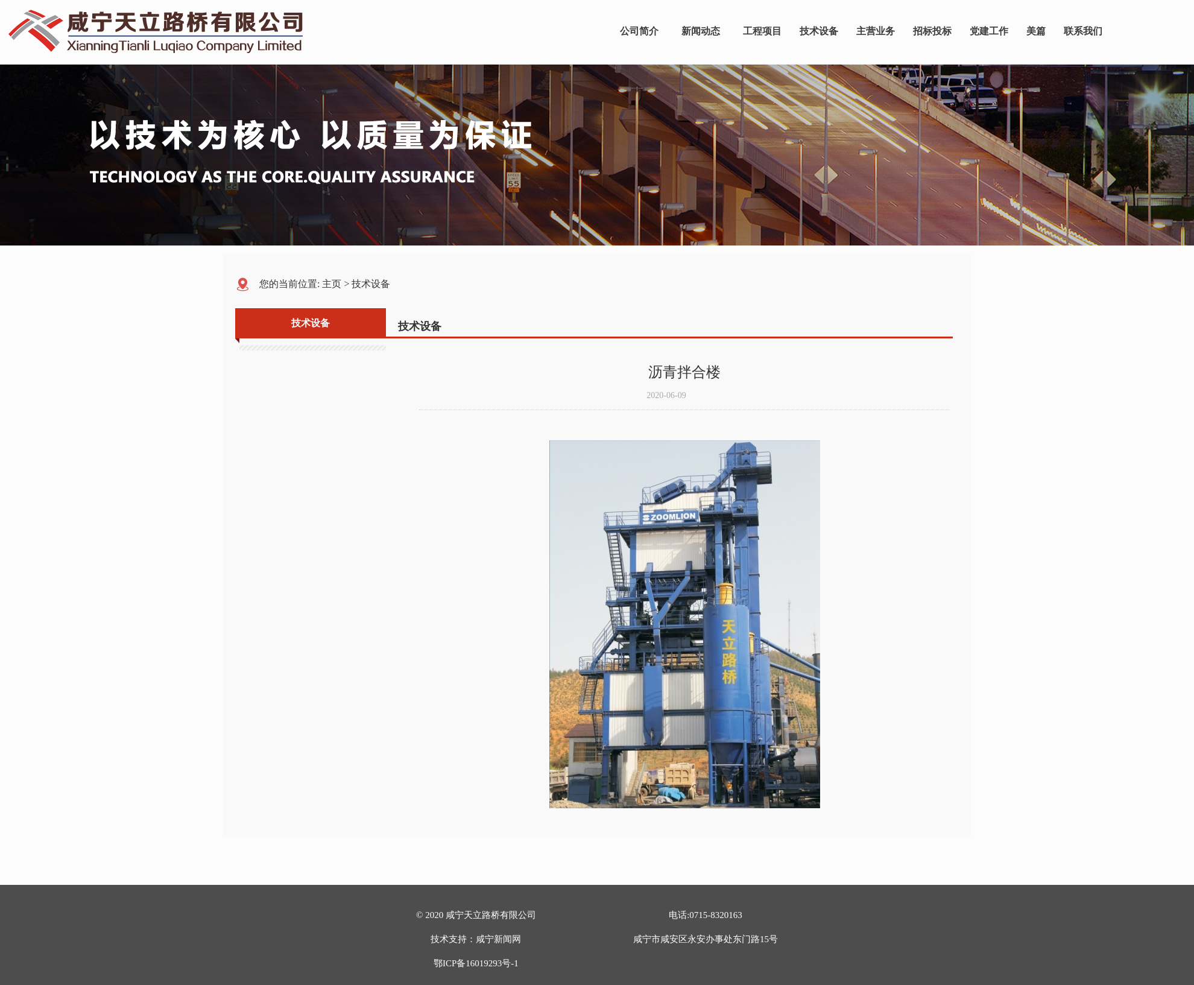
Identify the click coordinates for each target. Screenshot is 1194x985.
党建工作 (989, 31)
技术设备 (819, 31)
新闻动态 (700, 31)
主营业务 (875, 31)
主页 (331, 284)
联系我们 (1083, 31)
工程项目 (762, 31)
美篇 (1036, 31)
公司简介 (639, 31)
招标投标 (932, 31)
